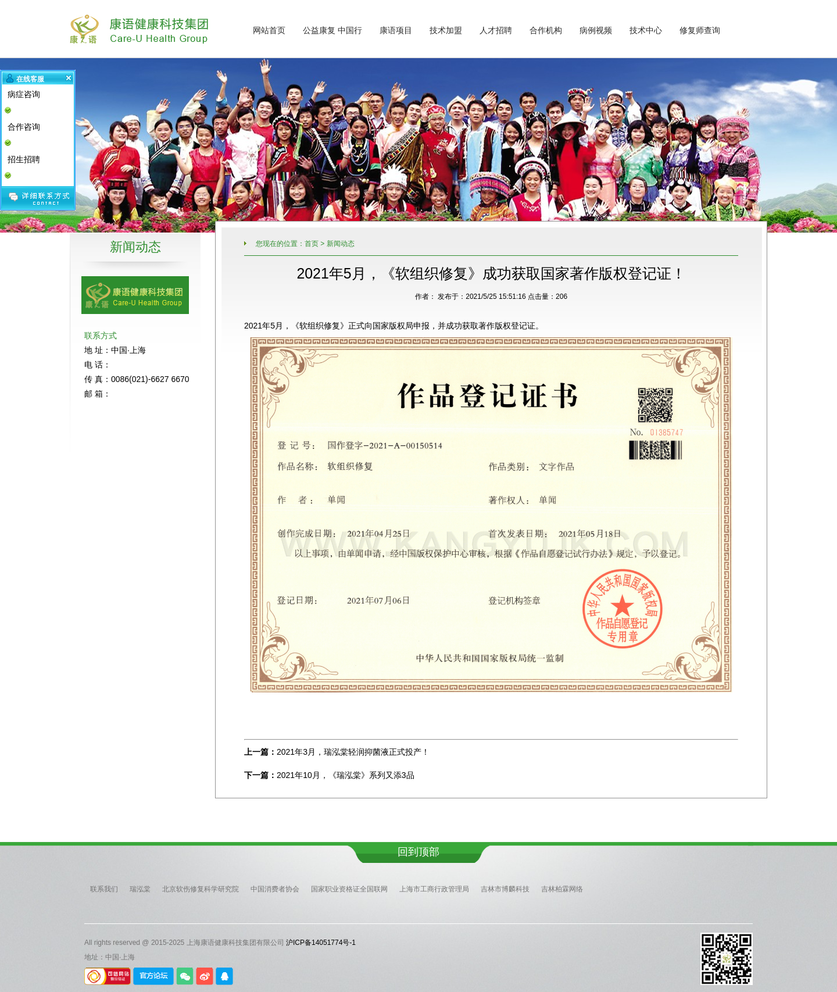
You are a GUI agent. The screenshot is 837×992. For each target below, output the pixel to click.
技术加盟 (446, 30)
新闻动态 (341, 244)
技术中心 (645, 30)
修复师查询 (699, 30)
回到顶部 (418, 852)
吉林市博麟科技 (505, 889)
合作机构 (546, 30)
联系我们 (104, 889)
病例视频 (596, 30)
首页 (312, 244)
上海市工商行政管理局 (434, 889)
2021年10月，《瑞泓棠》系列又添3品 (345, 775)
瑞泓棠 (140, 889)
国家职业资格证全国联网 (349, 889)
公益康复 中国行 (332, 30)
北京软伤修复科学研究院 (200, 889)
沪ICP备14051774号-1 (321, 943)
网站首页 (269, 30)
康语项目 (396, 30)
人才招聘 (496, 30)
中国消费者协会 (275, 889)
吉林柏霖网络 (562, 889)
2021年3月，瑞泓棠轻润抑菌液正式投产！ (353, 752)
